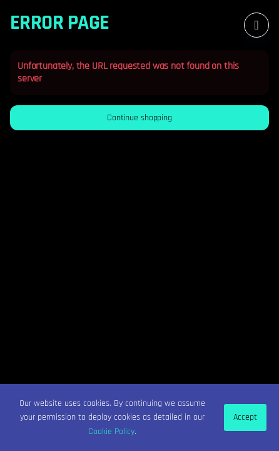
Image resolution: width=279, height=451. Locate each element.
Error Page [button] (59, 23)
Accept (245, 417)
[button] (139, 117)
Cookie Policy (111, 431)
